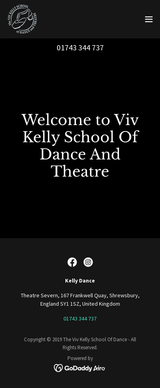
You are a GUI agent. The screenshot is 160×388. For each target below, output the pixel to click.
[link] (22, 19)
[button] (149, 19)
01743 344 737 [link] (80, 47)
